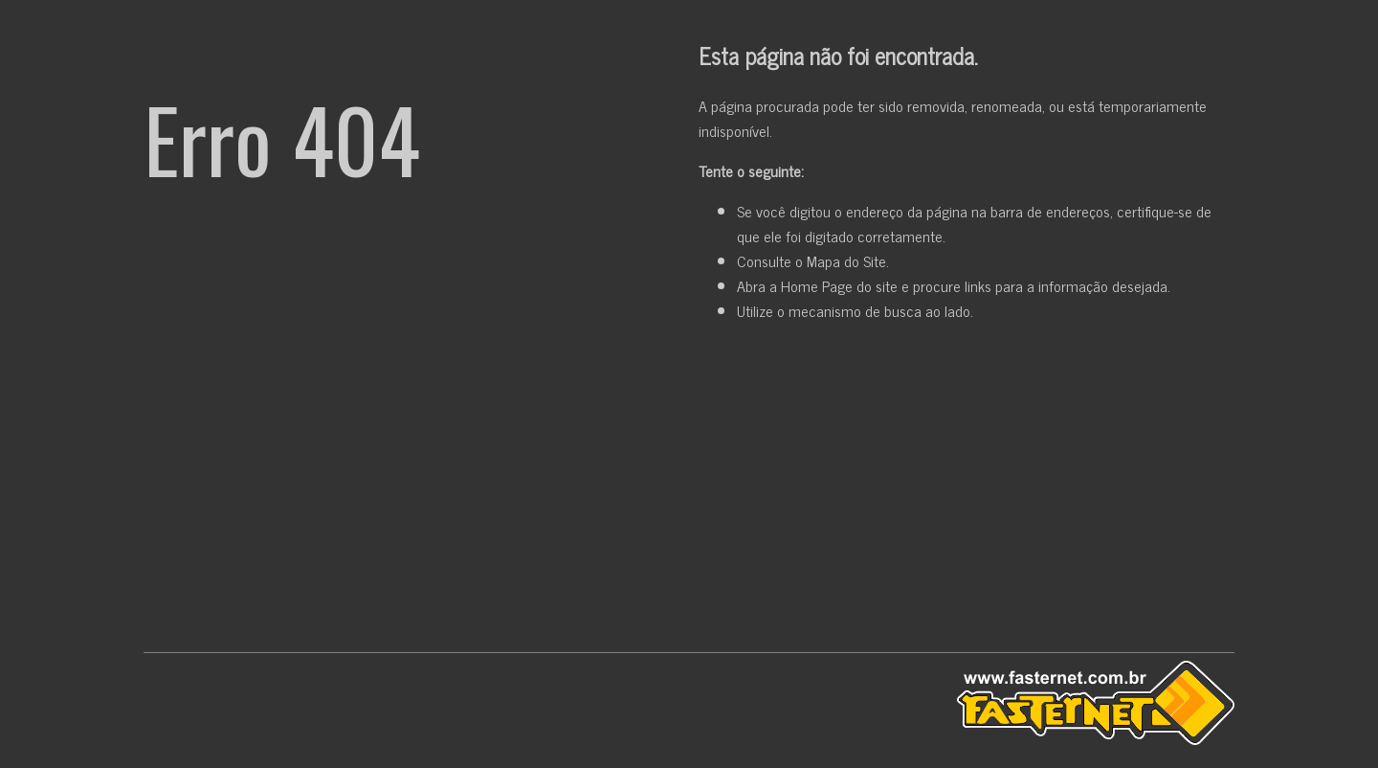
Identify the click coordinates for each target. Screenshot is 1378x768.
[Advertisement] (689, 491)
